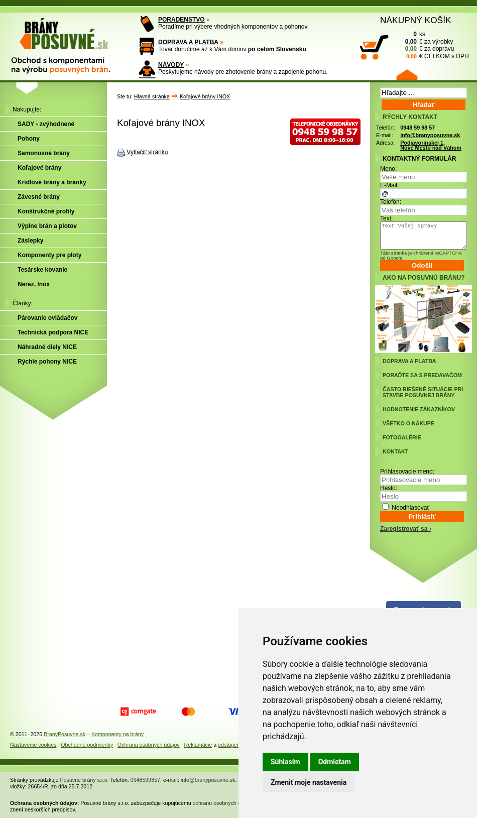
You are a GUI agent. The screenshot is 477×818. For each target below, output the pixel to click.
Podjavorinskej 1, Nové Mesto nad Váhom (430, 145)
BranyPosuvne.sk (64, 734)
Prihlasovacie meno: (407, 471)
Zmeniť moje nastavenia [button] (308, 782)
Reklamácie (198, 745)
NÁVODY (171, 64)
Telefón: (390, 201)
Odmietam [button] (334, 762)
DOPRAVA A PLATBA (188, 42)
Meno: (388, 168)
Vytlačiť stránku (147, 152)
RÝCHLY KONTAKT (410, 117)
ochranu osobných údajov (223, 803)
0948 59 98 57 (417, 128)
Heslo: (388, 488)
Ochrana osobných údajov (148, 745)
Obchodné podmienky (87, 745)
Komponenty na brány (117, 734)
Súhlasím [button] (285, 762)
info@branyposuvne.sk (430, 135)
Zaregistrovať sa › (405, 528)
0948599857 (145, 780)
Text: (386, 218)
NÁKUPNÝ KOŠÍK (415, 20)
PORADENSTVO (181, 19)
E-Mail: (389, 185)
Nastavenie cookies (33, 745)
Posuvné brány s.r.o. (84, 780)
